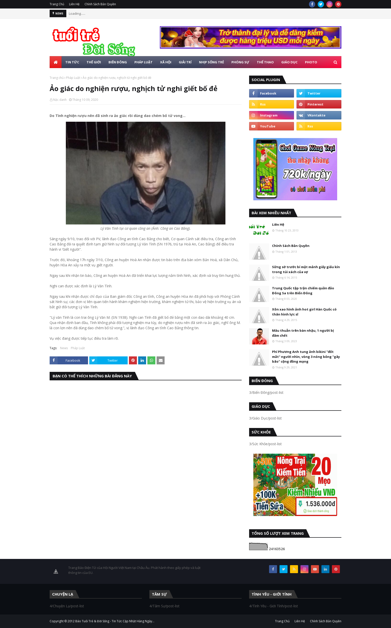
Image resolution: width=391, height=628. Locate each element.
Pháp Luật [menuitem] (143, 62)
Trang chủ (57, 78)
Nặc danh (60, 100)
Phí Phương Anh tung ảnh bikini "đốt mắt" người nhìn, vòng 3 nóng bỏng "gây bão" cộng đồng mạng (306, 356)
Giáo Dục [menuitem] (289, 62)
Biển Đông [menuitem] (117, 62)
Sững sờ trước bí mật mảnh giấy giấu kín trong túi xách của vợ (306, 269)
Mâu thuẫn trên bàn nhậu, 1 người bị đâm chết (303, 333)
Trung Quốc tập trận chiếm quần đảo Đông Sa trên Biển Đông (303, 290)
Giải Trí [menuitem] (185, 62)
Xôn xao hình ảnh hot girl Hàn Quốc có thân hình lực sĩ (304, 311)
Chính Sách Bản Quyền (100, 4)
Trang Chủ (57, 4)
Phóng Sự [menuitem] (240, 62)
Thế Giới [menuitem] (94, 62)
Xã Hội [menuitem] (165, 62)
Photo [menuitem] (311, 62)
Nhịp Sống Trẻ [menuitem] (211, 62)
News (64, 348)
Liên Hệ (74, 4)
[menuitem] (56, 62)
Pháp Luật (73, 78)
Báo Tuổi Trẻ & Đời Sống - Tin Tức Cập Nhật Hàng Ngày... (114, 621)
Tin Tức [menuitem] (72, 62)
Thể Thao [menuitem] (265, 62)
